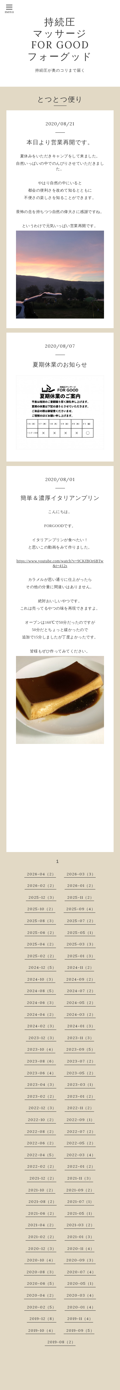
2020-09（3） (81, 1260)
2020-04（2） (41, 1295)
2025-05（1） (81, 932)
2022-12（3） (42, 1107)
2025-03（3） (81, 944)
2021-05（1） (80, 1213)
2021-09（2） (80, 1190)
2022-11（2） (80, 1107)
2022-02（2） (41, 1166)
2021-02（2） (42, 1236)
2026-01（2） (81, 885)
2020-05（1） (81, 1283)
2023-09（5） (80, 1049)
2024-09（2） (80, 979)
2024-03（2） (81, 1014)
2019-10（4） (41, 1330)
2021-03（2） (81, 1224)
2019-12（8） (42, 1318)
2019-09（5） (80, 1330)
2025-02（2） (41, 955)
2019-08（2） (61, 1341)
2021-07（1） (80, 1201)
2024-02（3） (41, 1025)
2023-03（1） (81, 1084)
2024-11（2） (80, 967)
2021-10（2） (41, 1190)
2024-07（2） (81, 990)
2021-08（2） (42, 1201)
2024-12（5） (42, 967)
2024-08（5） (41, 990)
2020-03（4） (81, 1295)
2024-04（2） (41, 1014)
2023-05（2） (81, 1072)
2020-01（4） (81, 1307)
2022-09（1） (81, 1119)
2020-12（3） (42, 1248)
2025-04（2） (41, 944)
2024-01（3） (81, 1025)
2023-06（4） (41, 1072)
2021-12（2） (42, 1178)
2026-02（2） (41, 885)
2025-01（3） (81, 955)
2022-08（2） (41, 1131)
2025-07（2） (81, 920)
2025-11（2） (80, 897)
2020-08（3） (41, 1271)
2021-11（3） (80, 1178)
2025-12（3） (42, 897)
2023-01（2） (81, 1096)
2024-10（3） (41, 979)
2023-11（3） (80, 1037)
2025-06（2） (41, 932)
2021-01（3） (80, 1236)
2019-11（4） (80, 1318)
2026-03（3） (81, 874)
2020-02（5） (41, 1307)
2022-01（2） (81, 1166)
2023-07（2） (81, 1061)
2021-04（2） (42, 1224)
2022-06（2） (41, 1143)
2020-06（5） (41, 1283)
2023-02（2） (41, 1096)
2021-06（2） (42, 1213)
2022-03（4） (81, 1154)
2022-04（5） (41, 1154)
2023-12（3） (42, 1037)
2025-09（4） (80, 908)
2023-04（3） (41, 1084)
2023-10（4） (41, 1049)
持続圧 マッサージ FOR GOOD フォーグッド (60, 39)
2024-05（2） (81, 1002)
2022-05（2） (81, 1143)
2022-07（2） (81, 1131)
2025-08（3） (41, 920)
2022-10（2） (42, 1119)
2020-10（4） (41, 1260)
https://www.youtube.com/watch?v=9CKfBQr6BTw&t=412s (60, 563)
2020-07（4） (81, 1271)
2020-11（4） (80, 1248)
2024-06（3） (41, 1002)
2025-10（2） (41, 908)
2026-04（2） (41, 874)
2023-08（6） (41, 1061)
